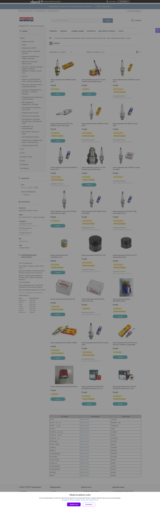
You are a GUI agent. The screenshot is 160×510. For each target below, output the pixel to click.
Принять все (74, 504)
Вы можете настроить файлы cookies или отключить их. (79, 500)
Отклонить (88, 504)
